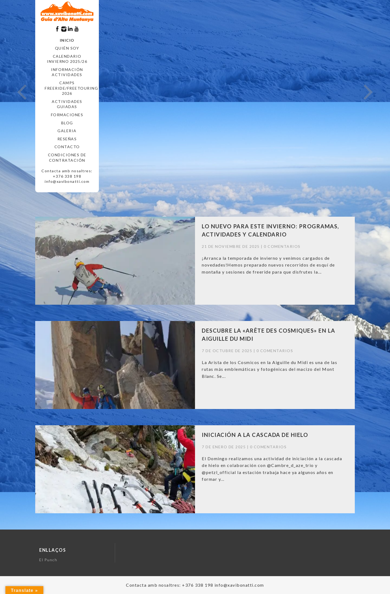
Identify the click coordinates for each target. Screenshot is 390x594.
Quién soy (67, 48)
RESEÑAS (67, 139)
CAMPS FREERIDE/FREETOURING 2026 (69, 88)
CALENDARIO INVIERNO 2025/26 (67, 59)
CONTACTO (67, 146)
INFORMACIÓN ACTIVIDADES (67, 72)
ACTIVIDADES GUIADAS (67, 104)
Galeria (67, 130)
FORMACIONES (67, 114)
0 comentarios (282, 246)
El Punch (48, 559)
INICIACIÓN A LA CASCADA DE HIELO (255, 434)
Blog (67, 123)
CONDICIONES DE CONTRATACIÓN (67, 157)
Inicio (67, 40)
